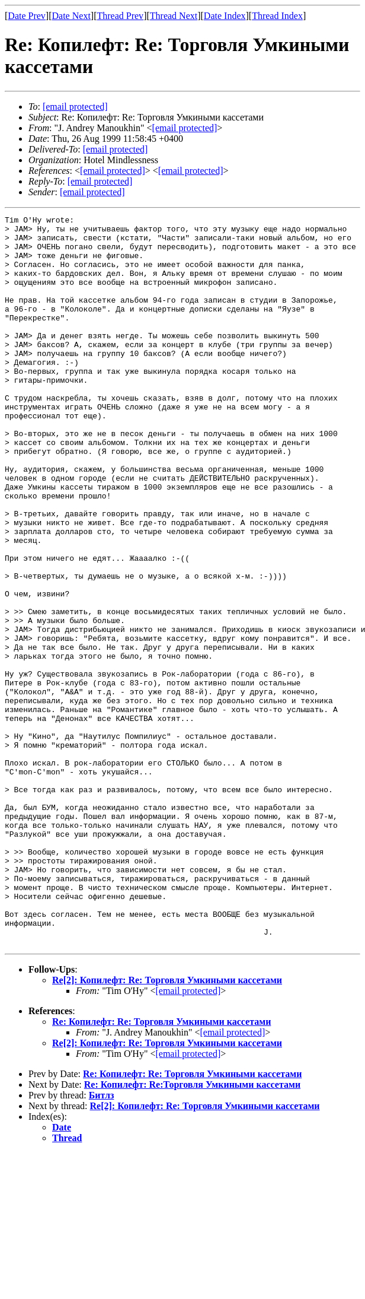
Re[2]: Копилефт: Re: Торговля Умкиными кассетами (167, 1126)
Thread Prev (120, 16)
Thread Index (277, 16)
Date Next (71, 16)
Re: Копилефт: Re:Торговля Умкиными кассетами (192, 1230)
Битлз (101, 1241)
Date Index (225, 16)
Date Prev (27, 16)
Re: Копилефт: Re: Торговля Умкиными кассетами (161, 1168)
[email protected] (115, 149)
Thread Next (173, 16)
